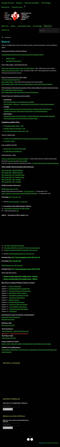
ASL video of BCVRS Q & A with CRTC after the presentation (22, 250)
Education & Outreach (8, 321)
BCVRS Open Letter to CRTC (10, 191)
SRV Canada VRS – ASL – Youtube (11, 182)
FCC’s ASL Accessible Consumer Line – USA (16, 131)
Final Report (13, 313)
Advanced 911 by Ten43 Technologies (15, 148)
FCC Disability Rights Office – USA (14, 126)
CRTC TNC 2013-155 (15, 199)
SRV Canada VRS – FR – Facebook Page (13, 179)
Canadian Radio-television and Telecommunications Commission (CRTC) (23, 54)
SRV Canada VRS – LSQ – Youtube (11, 184)
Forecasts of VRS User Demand (18, 307)
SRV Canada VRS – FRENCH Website (12, 175)
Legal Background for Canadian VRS (19, 291)
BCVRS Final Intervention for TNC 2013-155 (22, 256)
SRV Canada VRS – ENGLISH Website (12, 172)
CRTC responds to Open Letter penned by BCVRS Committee (20, 196)
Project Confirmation (15, 288)
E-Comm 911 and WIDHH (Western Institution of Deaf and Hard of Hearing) (26, 138)
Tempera (48, 445)
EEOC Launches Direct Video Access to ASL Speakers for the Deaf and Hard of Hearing (27, 84)
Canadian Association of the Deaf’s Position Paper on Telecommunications (26, 111)
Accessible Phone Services (14, 61)
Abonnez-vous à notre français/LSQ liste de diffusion (16, 423)
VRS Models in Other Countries (18, 295)
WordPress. (55, 445)
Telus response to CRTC (9, 340)
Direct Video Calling (8, 82)
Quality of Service (14, 302)
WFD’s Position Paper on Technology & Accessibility (19, 102)
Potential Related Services (17, 304)
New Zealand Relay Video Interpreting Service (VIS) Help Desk (20, 92)
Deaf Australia (11, 161)
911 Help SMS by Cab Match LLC (13, 151)
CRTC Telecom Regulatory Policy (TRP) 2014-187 (26, 259)
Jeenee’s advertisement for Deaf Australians (15, 158)
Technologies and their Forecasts (19, 297)
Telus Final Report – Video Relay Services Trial (15, 333)
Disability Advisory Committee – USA (14, 128)
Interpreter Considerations (17, 300)
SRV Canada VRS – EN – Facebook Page (13, 177)
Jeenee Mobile (23, 161)
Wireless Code (10, 58)
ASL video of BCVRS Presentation (14, 248)
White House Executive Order (11, 70)
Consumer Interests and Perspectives (20, 293)
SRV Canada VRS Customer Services (12, 90)
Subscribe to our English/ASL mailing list (15, 405)
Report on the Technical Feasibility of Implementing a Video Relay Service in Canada (26, 346)
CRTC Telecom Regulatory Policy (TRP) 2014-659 (26, 271)
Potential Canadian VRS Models (19, 311)
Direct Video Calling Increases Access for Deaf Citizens (18, 68)
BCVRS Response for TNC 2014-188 (12, 267)
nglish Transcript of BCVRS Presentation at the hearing (21, 252)
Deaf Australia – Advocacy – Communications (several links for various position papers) (29, 104)
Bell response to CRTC (8, 327)
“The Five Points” (29, 193)
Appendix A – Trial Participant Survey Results (15, 336)
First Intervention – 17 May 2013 (18, 204)
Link (17, 213)
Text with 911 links (9, 141)
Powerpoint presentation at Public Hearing (17, 210)
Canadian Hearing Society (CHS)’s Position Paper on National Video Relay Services (28, 109)
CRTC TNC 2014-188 (15, 263)
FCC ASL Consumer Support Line (11, 79)
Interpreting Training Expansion (11, 319)
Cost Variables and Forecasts (18, 309)
